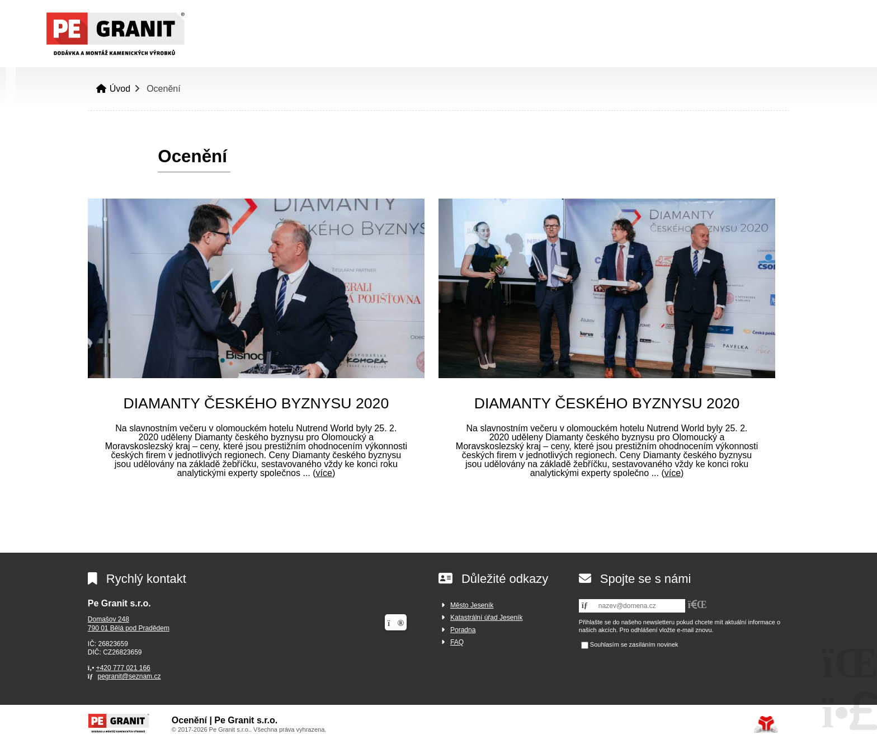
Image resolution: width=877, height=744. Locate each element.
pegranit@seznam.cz (129, 676)
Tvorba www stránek (766, 724)
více (324, 473)
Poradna (462, 630)
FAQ (457, 642)
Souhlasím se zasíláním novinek (634, 645)
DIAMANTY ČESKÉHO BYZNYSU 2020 (256, 403)
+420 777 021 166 (123, 668)
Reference (673, 47)
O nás (613, 47)
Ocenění (740, 47)
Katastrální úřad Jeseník (486, 617)
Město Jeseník (471, 605)
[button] (795, 12)
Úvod (109, 33)
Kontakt (801, 47)
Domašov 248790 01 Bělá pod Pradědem (128, 623)
